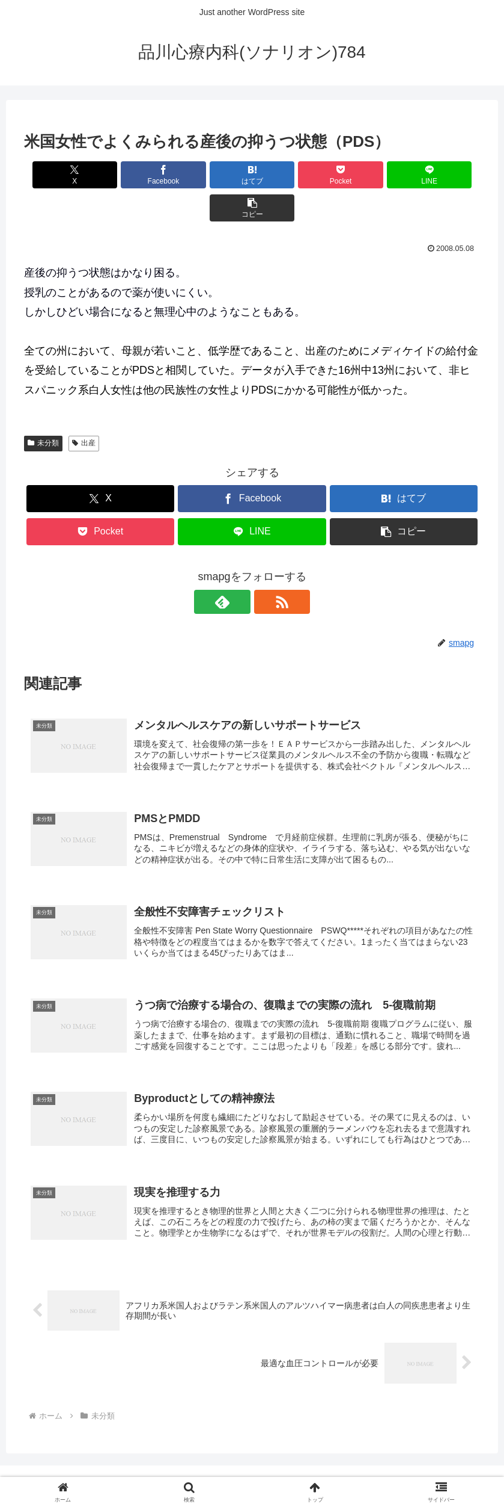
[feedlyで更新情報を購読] (238, 569)
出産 (84, 410)
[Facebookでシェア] (137, 174)
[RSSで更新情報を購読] (266, 569)
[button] (443, 174)
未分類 (43, 410)
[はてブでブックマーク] (213, 174)
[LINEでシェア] (366, 174)
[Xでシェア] (60, 174)
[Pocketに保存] (290, 174)
